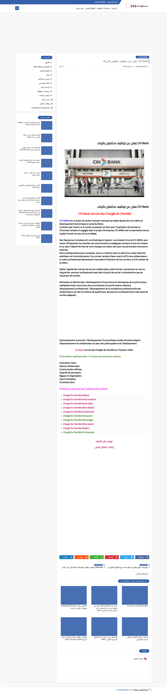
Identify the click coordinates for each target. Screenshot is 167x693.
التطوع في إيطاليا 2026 (41, 67)
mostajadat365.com (124, 690)
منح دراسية (80, 8)
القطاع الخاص (90, 8)
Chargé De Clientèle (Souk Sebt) (78, 403)
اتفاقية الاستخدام (100, 2)
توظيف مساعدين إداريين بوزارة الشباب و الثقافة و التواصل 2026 (29, 225)
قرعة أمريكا (46, 87)
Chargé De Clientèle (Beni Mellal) (78, 408)
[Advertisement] (83, 33)
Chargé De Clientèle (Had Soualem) (79, 399)
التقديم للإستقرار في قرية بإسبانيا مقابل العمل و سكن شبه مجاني (29, 200)
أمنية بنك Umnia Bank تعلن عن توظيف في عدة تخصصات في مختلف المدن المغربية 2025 (105, 608)
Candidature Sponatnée (40, 108)
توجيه (48, 75)
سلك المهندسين (44, 83)
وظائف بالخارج (45, 104)
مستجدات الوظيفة (103, 8)
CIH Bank (79, 350)
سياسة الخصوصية (112, 2)
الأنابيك (47, 63)
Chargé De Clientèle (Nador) (76, 428)
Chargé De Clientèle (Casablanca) (78, 412)
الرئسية (114, 8)
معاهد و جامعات (44, 95)
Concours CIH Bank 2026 (137, 606)
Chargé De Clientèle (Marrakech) (78, 424)
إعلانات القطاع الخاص (104, 447)
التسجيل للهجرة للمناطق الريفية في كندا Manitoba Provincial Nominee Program (29, 212)
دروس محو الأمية (44, 79)
